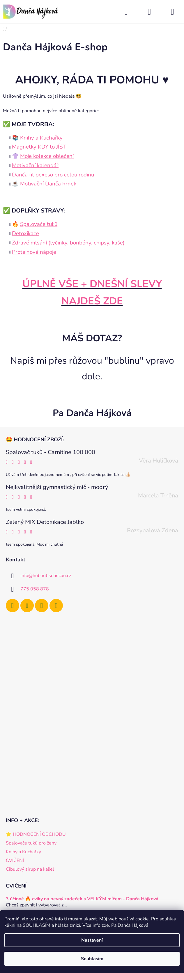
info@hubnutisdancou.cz (45, 575)
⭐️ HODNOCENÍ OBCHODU (36, 834)
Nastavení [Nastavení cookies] (92, 940)
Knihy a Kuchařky (23, 852)
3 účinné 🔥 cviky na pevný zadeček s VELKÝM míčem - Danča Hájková (82, 899)
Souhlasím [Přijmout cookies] (92, 959)
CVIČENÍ (15, 860)
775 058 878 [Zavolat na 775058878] (34, 589)
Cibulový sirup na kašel (30, 869)
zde (105, 925)
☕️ (44, 184)
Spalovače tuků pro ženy (31, 843)
